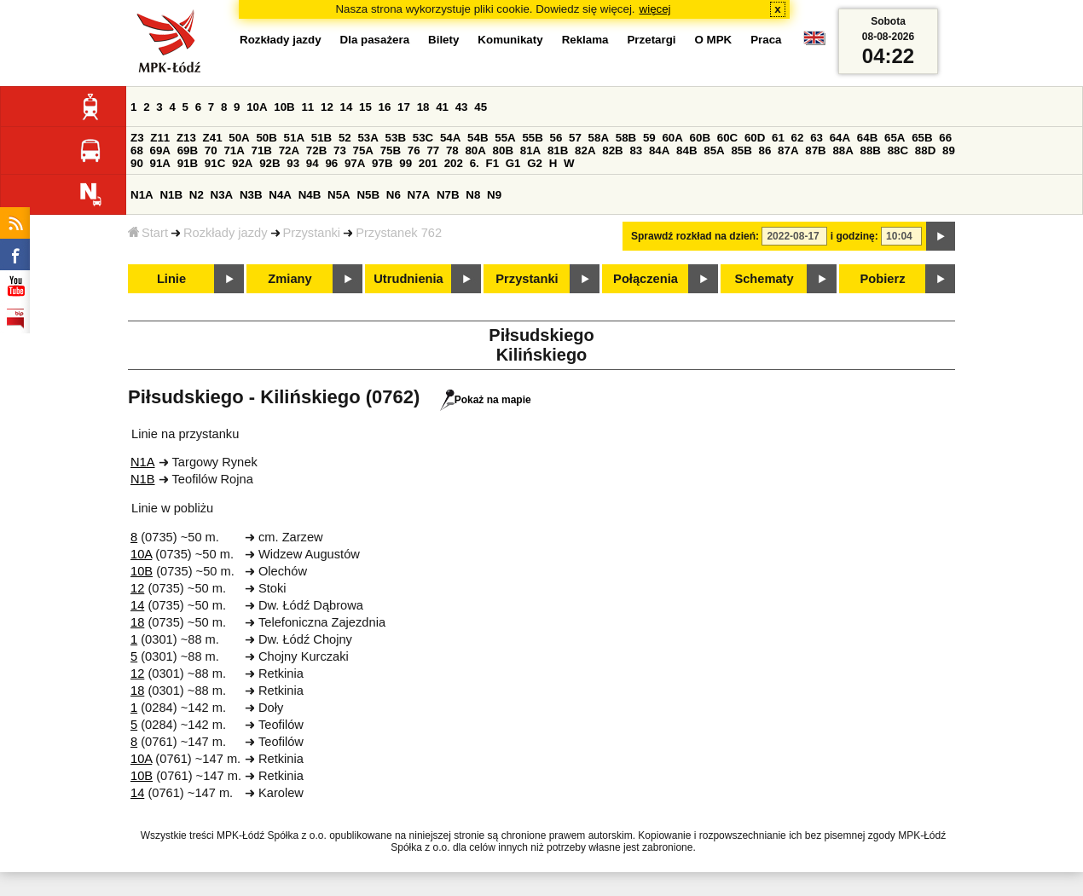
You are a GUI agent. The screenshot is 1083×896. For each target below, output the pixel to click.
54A (450, 137)
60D (754, 137)
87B (815, 150)
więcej (655, 9)
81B (557, 150)
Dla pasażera (375, 39)
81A (530, 150)
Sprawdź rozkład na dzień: (695, 236)
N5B (367, 194)
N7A (419, 194)
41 (442, 107)
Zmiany (289, 279)
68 (136, 150)
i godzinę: (854, 236)
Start (148, 233)
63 (816, 137)
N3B (251, 194)
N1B (170, 194)
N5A (338, 194)
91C (215, 163)
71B (262, 150)
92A (242, 163)
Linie (171, 279)
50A (239, 137)
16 (385, 107)
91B (187, 163)
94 (312, 163)
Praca (765, 39)
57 (575, 137)
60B (700, 137)
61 (778, 137)
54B (477, 137)
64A (840, 137)
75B (390, 150)
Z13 (186, 137)
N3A (222, 194)
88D (925, 150)
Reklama (585, 39)
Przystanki (312, 233)
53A (367, 137)
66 (945, 137)
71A (233, 150)
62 (797, 137)
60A (672, 137)
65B (922, 137)
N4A (280, 194)
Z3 (137, 137)
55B (532, 137)
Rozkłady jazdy (225, 233)
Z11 (160, 137)
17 (403, 107)
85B (741, 150)
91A (160, 163)
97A (355, 163)
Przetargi (651, 39)
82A (585, 150)
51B (321, 137)
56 (556, 137)
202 (453, 163)
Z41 (213, 137)
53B (395, 137)
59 (649, 137)
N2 (196, 194)
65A (894, 137)
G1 (513, 163)
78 (452, 150)
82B (612, 150)
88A (842, 150)
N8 (473, 194)
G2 (534, 163)
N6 (393, 194)
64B (867, 137)
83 (635, 150)
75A (363, 150)
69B (187, 150)
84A (659, 150)
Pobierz (883, 279)
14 (346, 107)
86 (765, 150)
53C (423, 137)
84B (686, 150)
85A (714, 150)
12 (327, 107)
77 (432, 150)
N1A (141, 194)
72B (316, 150)
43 (461, 107)
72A (289, 150)
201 (428, 163)
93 (293, 163)
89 (948, 150)
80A (475, 150)
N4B (309, 194)
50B (266, 137)
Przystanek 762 (399, 233)
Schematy (763, 279)
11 (307, 107)
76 (414, 150)
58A (598, 137)
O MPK (714, 39)
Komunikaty (510, 39)
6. (474, 163)
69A (160, 150)
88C (898, 150)
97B (382, 163)
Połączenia (645, 279)
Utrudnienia (408, 279)
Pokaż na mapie (485, 400)
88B (870, 150)
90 (136, 163)
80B (503, 150)
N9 (494, 194)
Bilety (443, 39)
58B (626, 137)
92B (269, 163)
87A (788, 150)
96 (331, 163)
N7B (448, 194)
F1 (492, 163)
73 (339, 150)
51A (294, 137)
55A (505, 137)
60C (727, 137)
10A (256, 107)
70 (211, 150)
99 (405, 163)
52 (345, 137)
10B (284, 107)
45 (480, 107)
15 (365, 107)
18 (423, 107)
